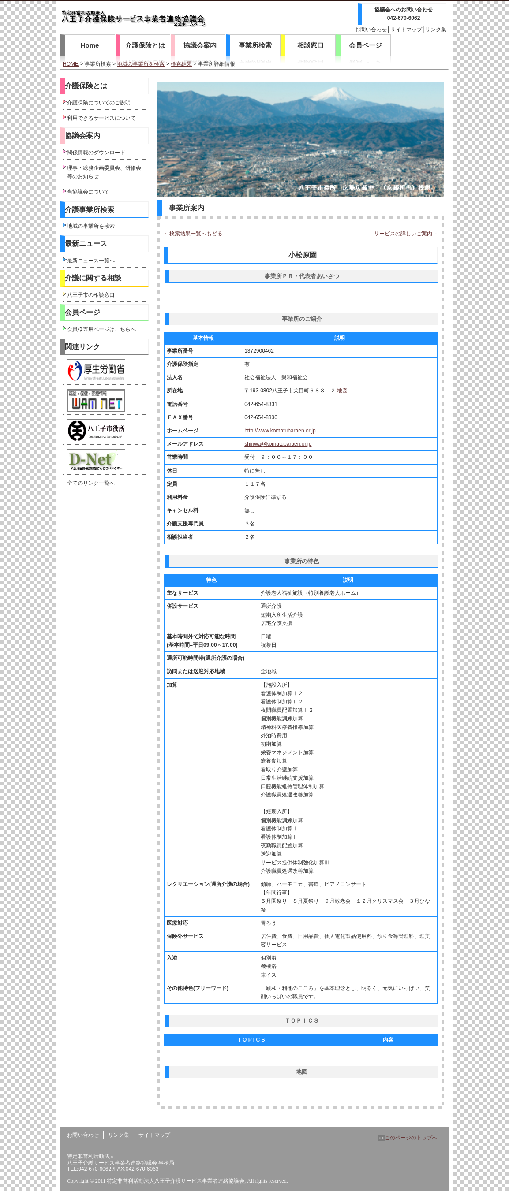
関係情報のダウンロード (96, 152)
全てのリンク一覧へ (91, 483)
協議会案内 (200, 45)
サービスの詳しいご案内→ (406, 234)
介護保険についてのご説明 (99, 103)
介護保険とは (145, 45)
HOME (71, 64)
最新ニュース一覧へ (91, 260)
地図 (342, 390)
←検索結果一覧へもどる (193, 234)
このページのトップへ (408, 1138)
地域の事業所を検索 (141, 64)
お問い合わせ (371, 29)
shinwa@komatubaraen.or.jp (277, 444)
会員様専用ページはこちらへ (101, 329)
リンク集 (435, 29)
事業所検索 (255, 45)
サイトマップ (406, 29)
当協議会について (88, 192)
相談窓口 (310, 45)
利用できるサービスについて (101, 118)
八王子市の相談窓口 (91, 295)
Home (90, 45)
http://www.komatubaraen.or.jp (279, 431)
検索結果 (181, 64)
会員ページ (365, 45)
